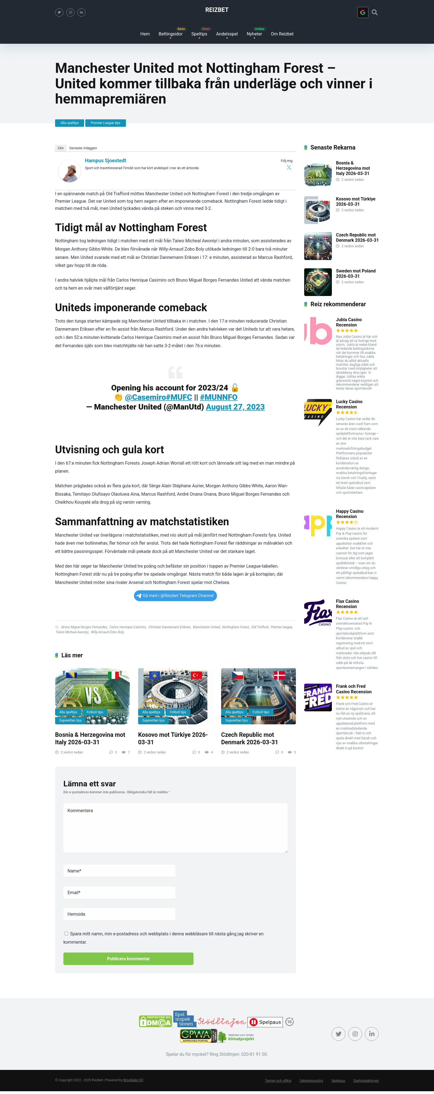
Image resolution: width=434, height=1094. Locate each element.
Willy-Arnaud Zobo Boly (107, 632)
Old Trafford (259, 627)
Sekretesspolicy (311, 1081)
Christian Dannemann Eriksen (169, 627)
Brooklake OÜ (133, 1080)
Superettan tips (70, 720)
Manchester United (206, 627)
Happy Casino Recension (349, 514)
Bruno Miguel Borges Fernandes (84, 627)
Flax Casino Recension (347, 604)
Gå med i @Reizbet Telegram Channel (174, 595)
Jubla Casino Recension (349, 322)
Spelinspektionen (366, 1081)
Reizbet (217, 10)
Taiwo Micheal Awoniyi (72, 632)
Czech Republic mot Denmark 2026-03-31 (249, 738)
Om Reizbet (282, 34)
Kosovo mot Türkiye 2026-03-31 (356, 201)
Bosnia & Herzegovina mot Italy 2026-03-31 (90, 738)
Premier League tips (105, 123)
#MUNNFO (218, 397)
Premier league (281, 627)
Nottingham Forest (235, 627)
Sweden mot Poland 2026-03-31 (356, 273)
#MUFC (179, 397)
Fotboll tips (95, 712)
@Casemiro (145, 397)
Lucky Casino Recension (349, 404)
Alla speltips (70, 123)
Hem (145, 34)
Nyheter (254, 34)
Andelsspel (227, 34)
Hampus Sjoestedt (105, 160)
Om (61, 148)
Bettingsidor (170, 34)
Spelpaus (338, 1081)
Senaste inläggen (83, 148)
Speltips (199, 34)
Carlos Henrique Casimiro (128, 627)
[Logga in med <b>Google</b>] (362, 12)
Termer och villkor (278, 1081)
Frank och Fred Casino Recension (354, 689)
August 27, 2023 (235, 406)
